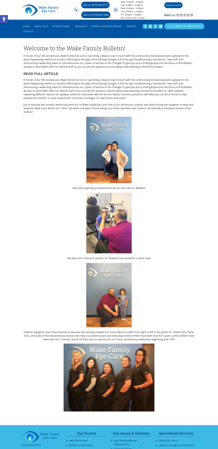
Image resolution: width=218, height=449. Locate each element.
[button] (4, 19)
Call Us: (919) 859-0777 (95, 5)
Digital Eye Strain (168, 440)
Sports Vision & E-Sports (106, 26)
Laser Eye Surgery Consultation (176, 445)
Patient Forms (61, 26)
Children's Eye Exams (81, 445)
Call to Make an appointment (184, 26)
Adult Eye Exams (78, 440)
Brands (131, 26)
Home (26, 26)
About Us (40, 26)
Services (80, 26)
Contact (28, 31)
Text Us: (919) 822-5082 (96, 14)
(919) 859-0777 (32, 445)
